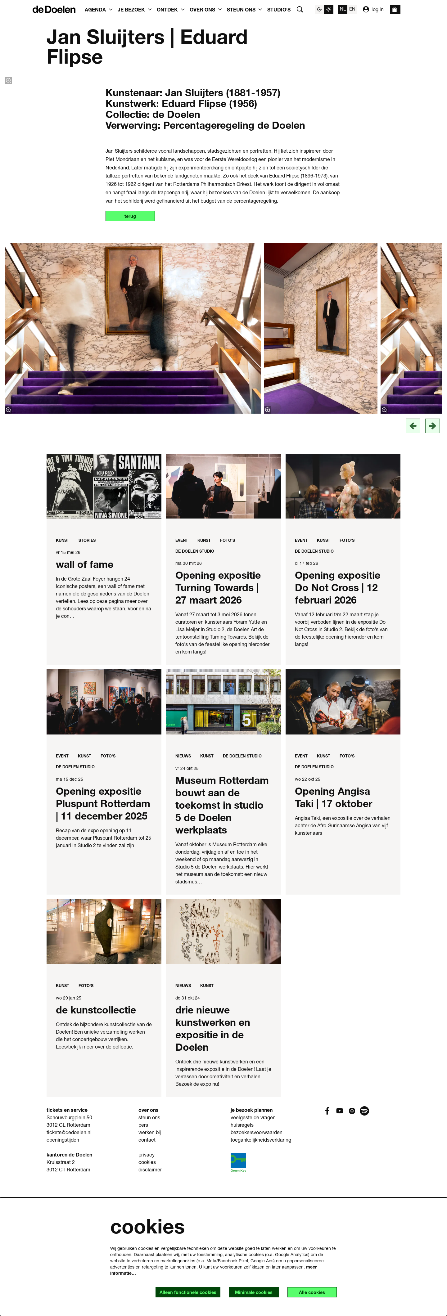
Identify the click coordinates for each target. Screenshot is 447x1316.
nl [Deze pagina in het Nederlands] (343, 8)
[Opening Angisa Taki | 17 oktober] (343, 832)
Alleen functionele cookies (175, 1292)
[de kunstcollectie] (104, 1061)
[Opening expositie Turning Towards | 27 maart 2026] (223, 616)
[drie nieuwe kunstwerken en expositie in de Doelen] (223, 1061)
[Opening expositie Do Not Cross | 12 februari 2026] (343, 616)
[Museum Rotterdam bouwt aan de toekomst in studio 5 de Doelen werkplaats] (223, 832)
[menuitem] (279, 9)
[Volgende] (432, 556)
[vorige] (413, 556)
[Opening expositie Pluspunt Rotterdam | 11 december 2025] (104, 832)
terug (133, 346)
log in (373, 9)
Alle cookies (309, 1292)
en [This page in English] (352, 8)
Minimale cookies (246, 1292)
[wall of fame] (104, 616)
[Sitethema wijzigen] (324, 9)
